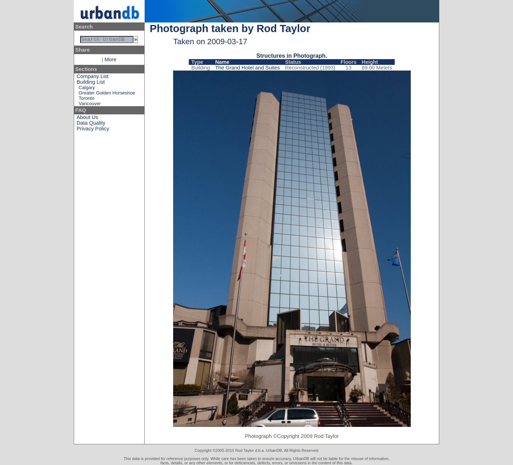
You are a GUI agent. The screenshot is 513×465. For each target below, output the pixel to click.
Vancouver (90, 105)
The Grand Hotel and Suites (247, 68)
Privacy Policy (93, 130)
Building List (91, 83)
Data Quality (91, 124)
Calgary (87, 89)
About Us (87, 119)
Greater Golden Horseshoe (107, 94)
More (110, 61)
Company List (93, 78)
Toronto (86, 99)
